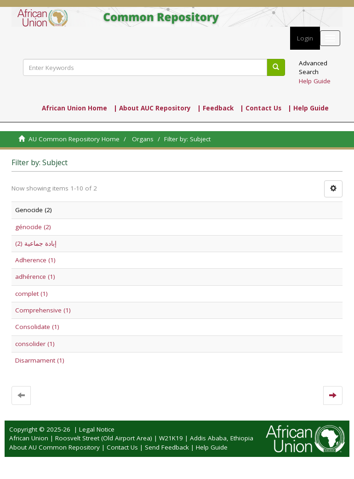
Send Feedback (167, 447)
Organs (143, 139)
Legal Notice (96, 429)
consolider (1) (35, 344)
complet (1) (31, 293)
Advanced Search (313, 67)
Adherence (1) (35, 260)
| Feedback (215, 108)
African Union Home (74, 108)
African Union (28, 438)
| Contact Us (260, 108)
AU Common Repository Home (74, 139)
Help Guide (315, 81)
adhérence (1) (35, 276)
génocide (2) (33, 227)
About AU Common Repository (54, 447)
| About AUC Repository (152, 108)
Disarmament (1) (39, 360)
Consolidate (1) (37, 327)
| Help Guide (308, 108)
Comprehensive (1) (43, 310)
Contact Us (122, 447)
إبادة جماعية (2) (36, 243)
